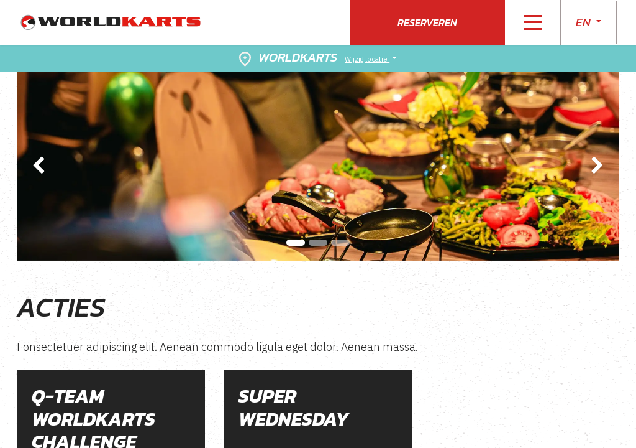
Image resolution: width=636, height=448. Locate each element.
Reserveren (427, 22)
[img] (41, 166)
